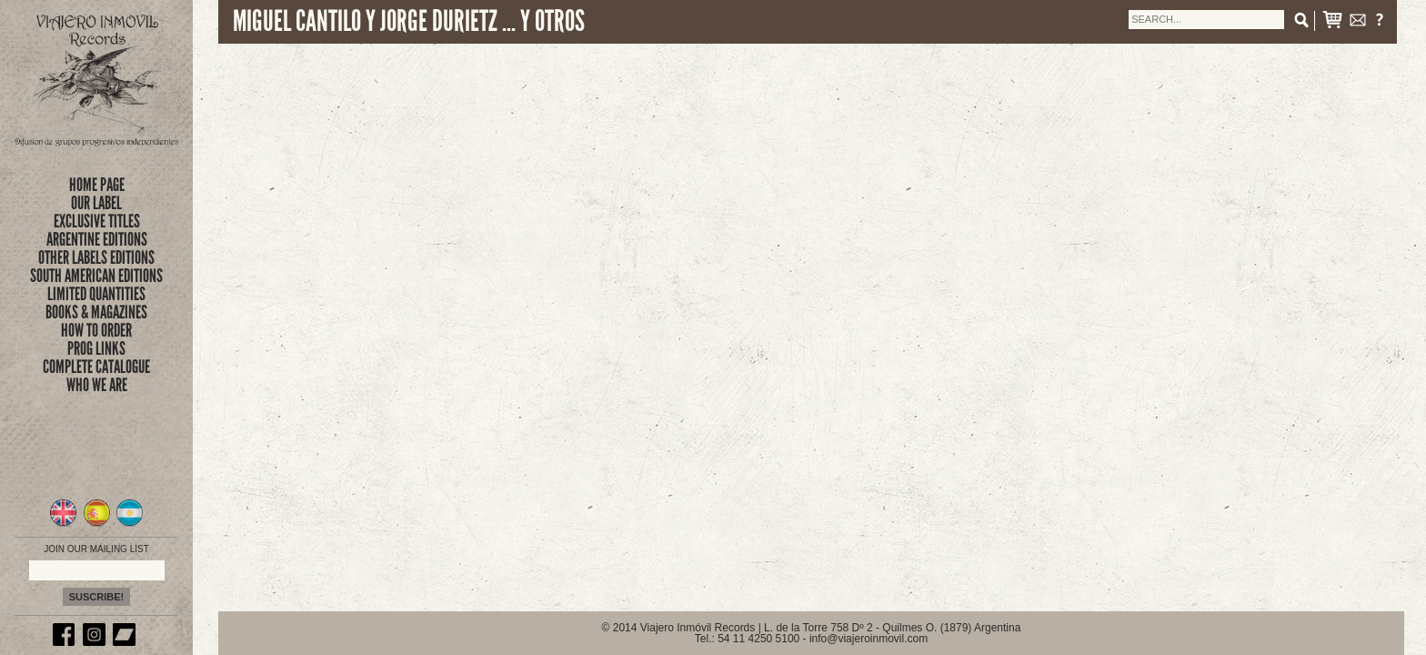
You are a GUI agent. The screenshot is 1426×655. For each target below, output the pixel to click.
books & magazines (96, 312)
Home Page (97, 185)
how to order (96, 330)
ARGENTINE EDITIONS (96, 239)
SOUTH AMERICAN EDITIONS (96, 276)
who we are (96, 385)
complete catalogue (96, 367)
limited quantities (96, 294)
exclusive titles (97, 221)
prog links (96, 348)
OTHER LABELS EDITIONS (96, 257)
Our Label (96, 203)
